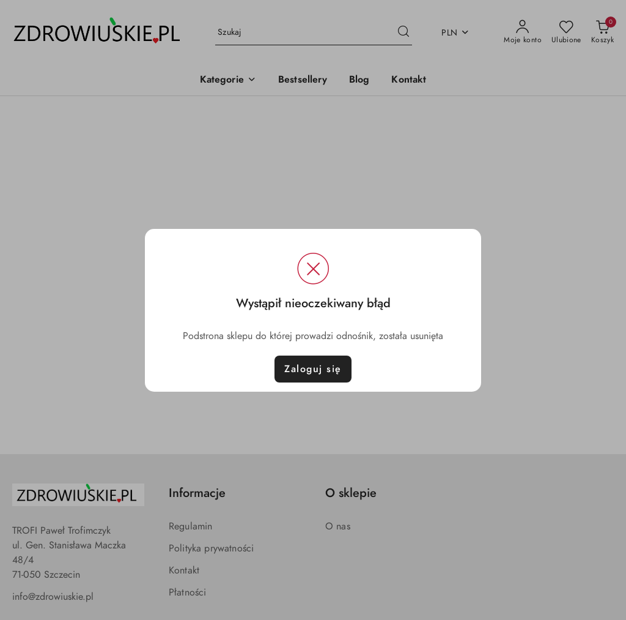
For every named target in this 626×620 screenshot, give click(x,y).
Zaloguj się (313, 369)
